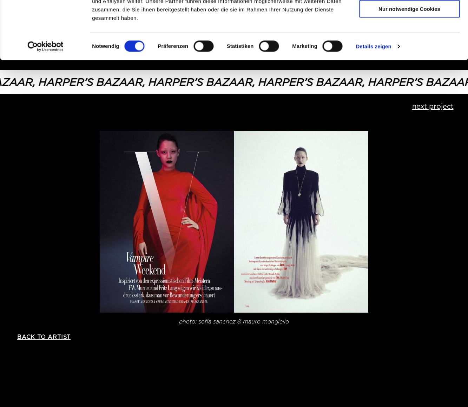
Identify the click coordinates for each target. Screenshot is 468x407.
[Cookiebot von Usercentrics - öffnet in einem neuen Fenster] (45, 96)
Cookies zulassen (409, 17)
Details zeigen (373, 96)
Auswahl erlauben (409, 38)
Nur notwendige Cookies (409, 58)
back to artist (44, 337)
